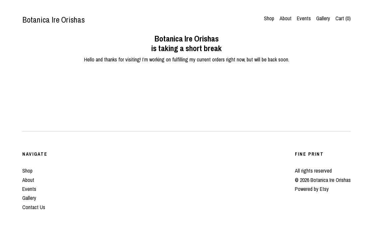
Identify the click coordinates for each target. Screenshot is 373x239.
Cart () (343, 18)
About (286, 18)
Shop (269, 18)
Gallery (323, 18)
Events (304, 18)
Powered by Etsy (312, 189)
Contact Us (33, 207)
